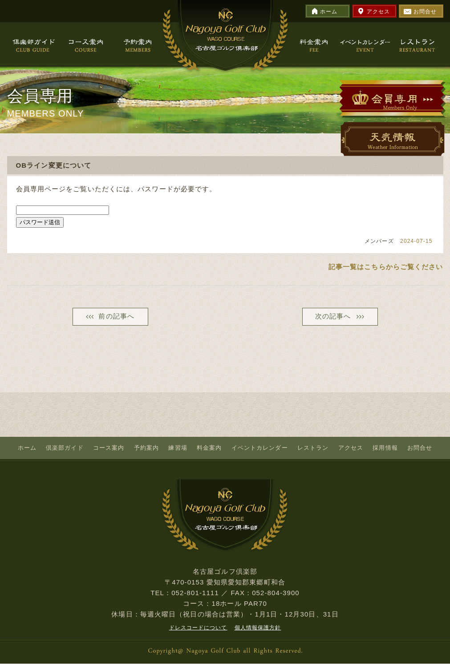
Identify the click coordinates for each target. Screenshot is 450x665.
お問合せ (425, 11)
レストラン (313, 449)
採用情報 (385, 449)
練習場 (177, 449)
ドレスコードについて (198, 628)
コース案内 (109, 449)
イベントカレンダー (259, 449)
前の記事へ (116, 317)
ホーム (328, 11)
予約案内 (146, 449)
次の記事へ (333, 317)
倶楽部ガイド (65, 449)
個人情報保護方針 (258, 628)
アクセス (378, 11)
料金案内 (209, 449)
